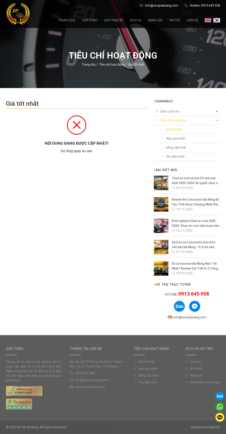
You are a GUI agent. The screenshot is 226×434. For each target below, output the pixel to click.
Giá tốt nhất (170, 129)
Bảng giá (155, 21)
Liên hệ (192, 21)
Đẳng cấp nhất (172, 147)
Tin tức (174, 21)
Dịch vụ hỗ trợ (166, 111)
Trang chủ (66, 21)
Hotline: (187, 294)
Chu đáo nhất (172, 156)
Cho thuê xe (113, 21)
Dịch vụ (135, 21)
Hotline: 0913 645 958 (202, 5)
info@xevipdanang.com (159, 5)
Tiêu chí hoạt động (112, 64)
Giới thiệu (89, 21)
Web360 (214, 427)
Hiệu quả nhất (172, 138)
